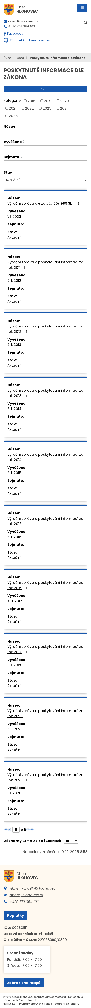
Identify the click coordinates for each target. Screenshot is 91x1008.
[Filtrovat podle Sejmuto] (45, 164)
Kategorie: (12, 100)
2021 (12, 108)
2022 (29, 108)
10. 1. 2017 (14, 600)
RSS (62, 89)
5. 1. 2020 (15, 729)
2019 (47, 100)
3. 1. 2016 (14, 536)
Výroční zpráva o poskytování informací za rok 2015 (45, 521)
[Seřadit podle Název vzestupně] (17, 125)
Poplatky (15, 915)
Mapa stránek (28, 1000)
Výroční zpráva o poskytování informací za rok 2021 (45, 777)
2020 (64, 100)
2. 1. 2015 (14, 472)
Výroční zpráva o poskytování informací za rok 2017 (45, 649)
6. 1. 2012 (14, 280)
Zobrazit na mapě (23, 982)
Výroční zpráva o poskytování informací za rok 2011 (45, 265)
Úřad (20, 58)
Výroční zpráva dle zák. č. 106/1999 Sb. (44, 203)
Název (9, 126)
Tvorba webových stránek (35, 1003)
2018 (31, 100)
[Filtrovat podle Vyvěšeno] (45, 149)
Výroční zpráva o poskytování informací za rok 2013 (45, 393)
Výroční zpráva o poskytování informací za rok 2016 (45, 585)
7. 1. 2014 (14, 408)
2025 (13, 115)
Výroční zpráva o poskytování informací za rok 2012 (45, 329)
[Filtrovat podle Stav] (45, 180)
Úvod (7, 58)
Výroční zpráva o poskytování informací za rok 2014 (45, 457)
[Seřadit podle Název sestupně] (17, 127)
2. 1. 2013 (14, 344)
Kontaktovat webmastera (50, 997)
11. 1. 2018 (14, 665)
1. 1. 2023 (14, 216)
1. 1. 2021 (13, 793)
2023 (47, 108)
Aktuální (14, 237)
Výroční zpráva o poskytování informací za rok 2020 (45, 713)
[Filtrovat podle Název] (45, 134)
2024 (64, 108)
